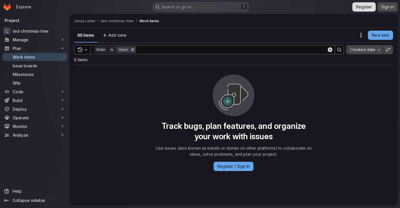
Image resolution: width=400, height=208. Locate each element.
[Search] (231, 49)
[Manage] (34, 40)
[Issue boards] (34, 66)
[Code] (34, 92)
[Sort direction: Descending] (388, 49)
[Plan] (34, 48)
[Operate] (34, 118)
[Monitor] (34, 126)
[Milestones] (34, 74)
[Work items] (34, 57)
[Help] (34, 191)
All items (85, 35)
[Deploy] (34, 109)
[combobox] (365, 49)
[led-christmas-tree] (34, 31)
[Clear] (330, 49)
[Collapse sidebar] (34, 200)
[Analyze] (34, 135)
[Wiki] (34, 83)
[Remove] (132, 49)
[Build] (34, 100)
